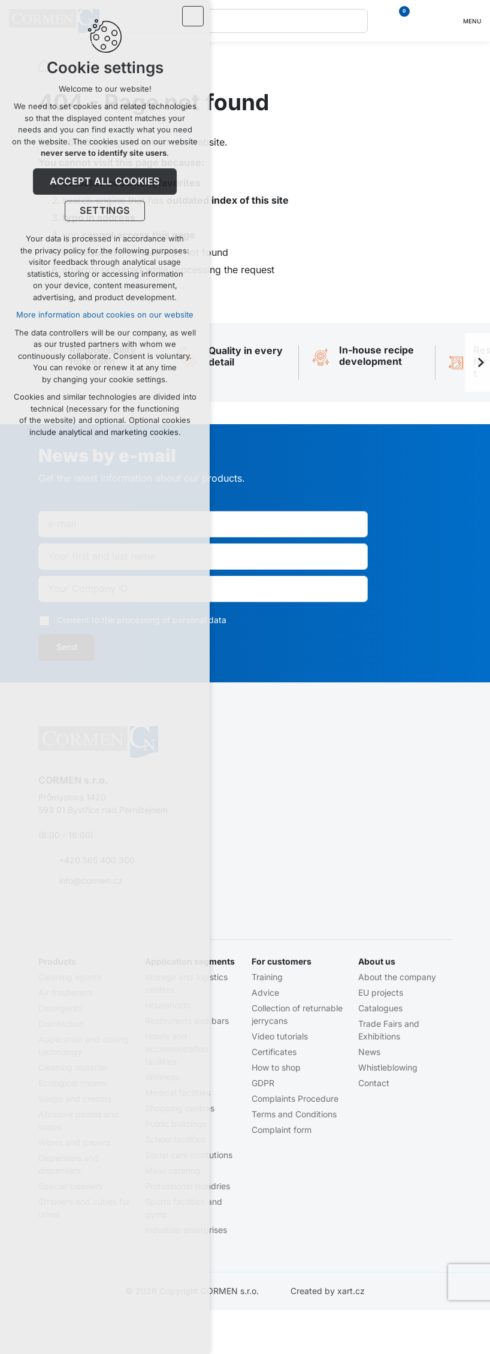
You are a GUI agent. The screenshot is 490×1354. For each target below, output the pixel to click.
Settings (105, 212)
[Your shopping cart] (398, 21)
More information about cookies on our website (104, 316)
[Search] (356, 21)
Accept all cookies (105, 182)
